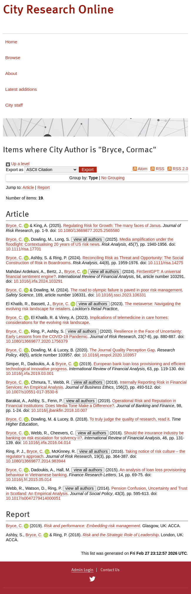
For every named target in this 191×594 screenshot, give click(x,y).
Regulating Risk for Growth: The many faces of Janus (111, 225)
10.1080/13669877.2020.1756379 (37, 341)
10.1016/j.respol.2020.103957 (109, 355)
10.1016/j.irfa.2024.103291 (38, 281)
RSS (156, 168)
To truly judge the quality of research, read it (130, 419)
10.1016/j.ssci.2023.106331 (121, 295)
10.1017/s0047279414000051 (33, 498)
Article (28, 187)
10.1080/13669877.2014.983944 (35, 461)
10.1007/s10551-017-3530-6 (32, 392)
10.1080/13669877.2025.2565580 (89, 230)
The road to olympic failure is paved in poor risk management (126, 290)
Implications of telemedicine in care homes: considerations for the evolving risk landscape (87, 320)
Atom (139, 168)
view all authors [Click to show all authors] (87, 239)
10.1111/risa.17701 (23, 249)
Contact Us (110, 570)
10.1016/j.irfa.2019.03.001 (30, 373)
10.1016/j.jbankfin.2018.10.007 (59, 410)
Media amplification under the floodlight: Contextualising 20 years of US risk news (89, 242)
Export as (14, 169)
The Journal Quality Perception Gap (122, 350)
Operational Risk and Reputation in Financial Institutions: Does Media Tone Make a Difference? (91, 403)
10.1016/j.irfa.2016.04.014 (47, 442)
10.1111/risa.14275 (165, 262)
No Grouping (113, 177)
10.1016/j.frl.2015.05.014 (28, 479)
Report (43, 187)
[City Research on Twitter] (92, 579)
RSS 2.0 (176, 168)
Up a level (17, 163)
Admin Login (82, 570)
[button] (87, 170)
